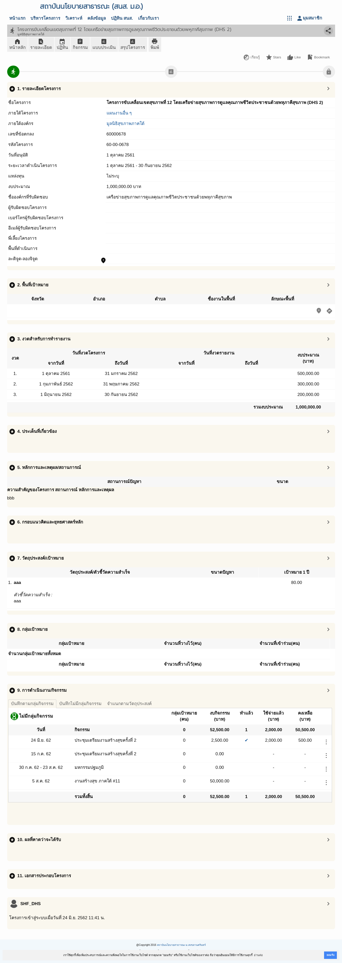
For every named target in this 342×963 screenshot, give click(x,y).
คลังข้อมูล (96, 18)
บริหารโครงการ (45, 18)
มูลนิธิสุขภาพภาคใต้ (125, 123)
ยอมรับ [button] (330, 955)
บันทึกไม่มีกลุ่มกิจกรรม (80, 703)
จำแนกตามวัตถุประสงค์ (129, 703)
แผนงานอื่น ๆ (119, 113)
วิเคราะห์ (73, 18)
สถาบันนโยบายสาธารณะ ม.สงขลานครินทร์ (181, 945)
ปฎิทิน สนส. (122, 18)
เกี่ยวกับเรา (148, 18)
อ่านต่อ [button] (258, 955)
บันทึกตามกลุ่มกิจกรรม (32, 703)
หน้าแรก (17, 18)
